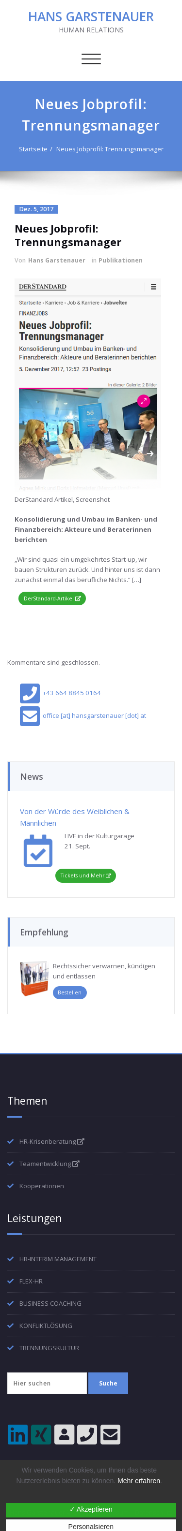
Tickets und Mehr (82, 875)
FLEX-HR (31, 1281)
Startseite (33, 149)
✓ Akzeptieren (91, 1509)
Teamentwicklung (49, 1163)
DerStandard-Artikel (52, 598)
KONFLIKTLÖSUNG (45, 1325)
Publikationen (121, 260)
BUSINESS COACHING (50, 1303)
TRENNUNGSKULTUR (49, 1347)
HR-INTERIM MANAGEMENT (58, 1258)
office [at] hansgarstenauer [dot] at (82, 715)
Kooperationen (41, 1185)
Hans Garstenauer (56, 260)
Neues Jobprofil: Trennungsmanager (110, 149)
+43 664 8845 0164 (60, 692)
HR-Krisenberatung (51, 1141)
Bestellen (70, 992)
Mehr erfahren (138, 1481)
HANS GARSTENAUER (91, 16)
